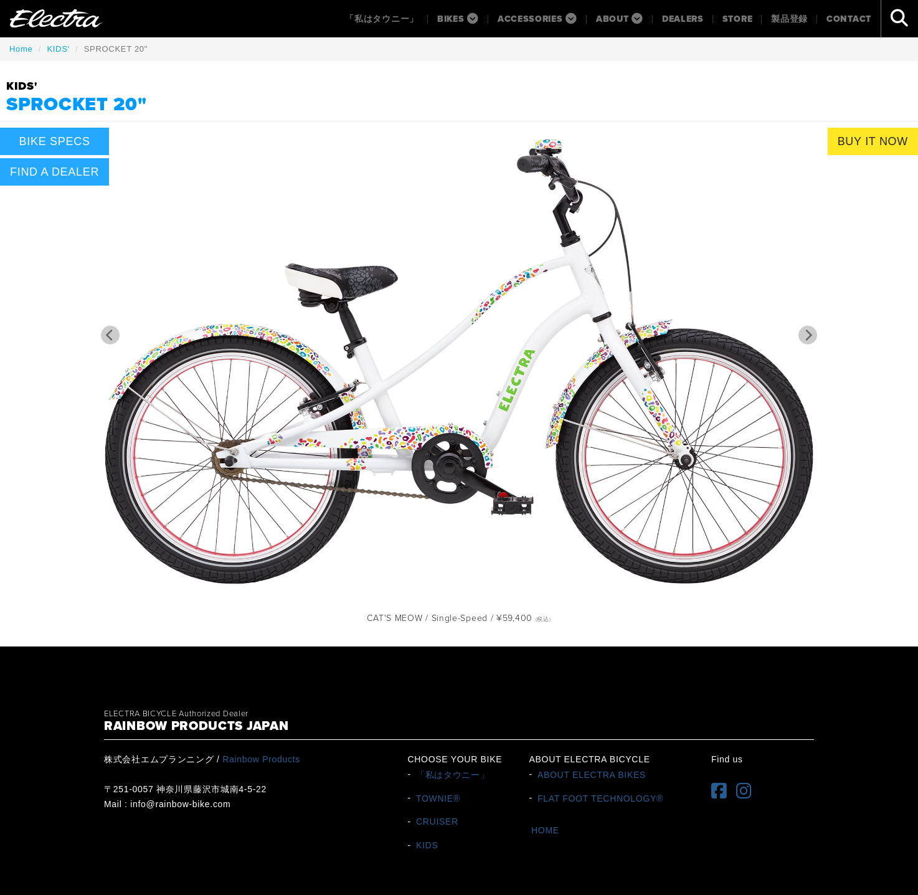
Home (20, 49)
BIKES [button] (458, 19)
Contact (848, 19)
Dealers (683, 19)
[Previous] (110, 335)
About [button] (619, 19)
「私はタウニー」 (382, 19)
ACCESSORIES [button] (537, 19)
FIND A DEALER (54, 172)
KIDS (427, 845)
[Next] (807, 335)
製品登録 (789, 19)
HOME (545, 830)
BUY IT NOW (873, 141)
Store (737, 19)
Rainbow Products (261, 759)
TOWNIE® (438, 798)
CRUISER (437, 821)
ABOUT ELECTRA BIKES (591, 774)
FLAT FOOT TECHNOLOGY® (600, 798)
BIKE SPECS (54, 141)
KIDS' (58, 49)
